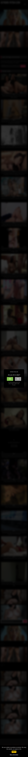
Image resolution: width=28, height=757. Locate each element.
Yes (10, 379)
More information (14, 754)
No (18, 379)
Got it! (14, 751)
